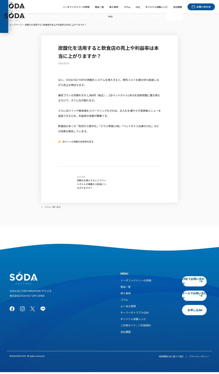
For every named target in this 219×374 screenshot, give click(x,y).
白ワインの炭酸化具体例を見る (80, 141)
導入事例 (113, 7)
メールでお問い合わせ (186, 297)
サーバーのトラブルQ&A (134, 314)
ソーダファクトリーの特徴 (76, 7)
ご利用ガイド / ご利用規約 (135, 327)
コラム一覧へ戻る (54, 209)
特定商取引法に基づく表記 (171, 358)
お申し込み (186, 312)
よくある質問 (128, 308)
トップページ (16, 24)
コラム (127, 7)
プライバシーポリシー (199, 358)
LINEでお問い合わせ (186, 283)
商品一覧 (99, 7)
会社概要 (177, 7)
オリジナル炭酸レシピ (156, 7)
